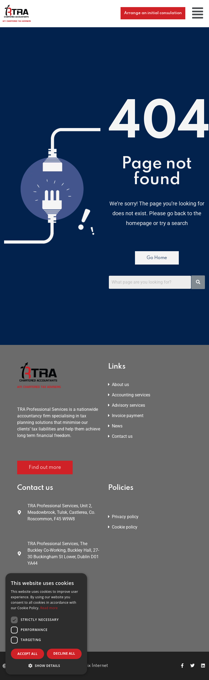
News (115, 426)
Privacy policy (123, 516)
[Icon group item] (182, 665)
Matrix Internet (92, 666)
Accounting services (129, 394)
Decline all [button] (64, 653)
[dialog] (46, 624)
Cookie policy (122, 527)
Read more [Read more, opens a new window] (49, 608)
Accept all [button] (27, 653)
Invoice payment (125, 415)
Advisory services (126, 405)
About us (118, 384)
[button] (197, 13)
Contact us (120, 436)
